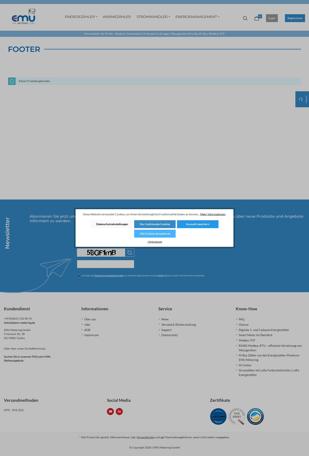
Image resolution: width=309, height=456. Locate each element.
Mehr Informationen (212, 214)
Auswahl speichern (197, 224)
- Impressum (154, 241)
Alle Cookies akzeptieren (155, 233)
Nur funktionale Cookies (155, 224)
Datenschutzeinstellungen (112, 224)
